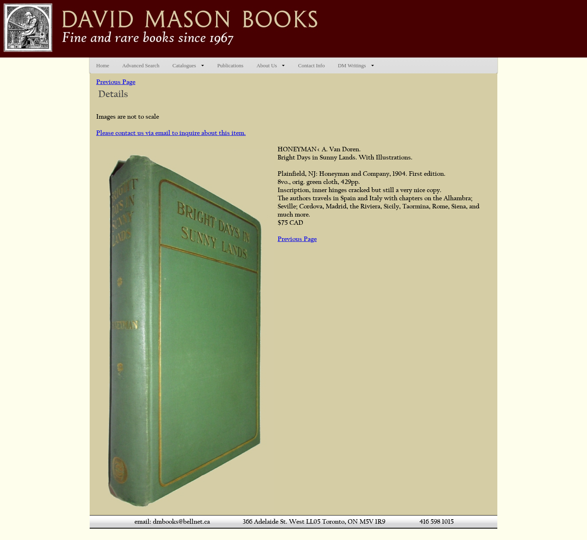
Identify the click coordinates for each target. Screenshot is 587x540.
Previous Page (115, 82)
